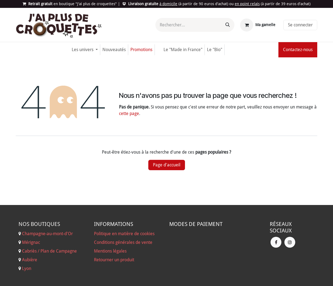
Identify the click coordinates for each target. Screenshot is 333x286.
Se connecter (300, 24)
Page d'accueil (166, 164)
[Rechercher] (227, 25)
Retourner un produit (114, 259)
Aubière (29, 259)
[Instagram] (289, 242)
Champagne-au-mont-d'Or (47, 233)
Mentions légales (110, 251)
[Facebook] (276, 242)
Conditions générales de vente (123, 242)
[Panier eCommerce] (257, 25)
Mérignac (30, 242)
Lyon (26, 268)
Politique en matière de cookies (124, 233)
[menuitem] (85, 49)
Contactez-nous (298, 49)
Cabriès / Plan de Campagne (49, 251)
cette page (129, 113)
